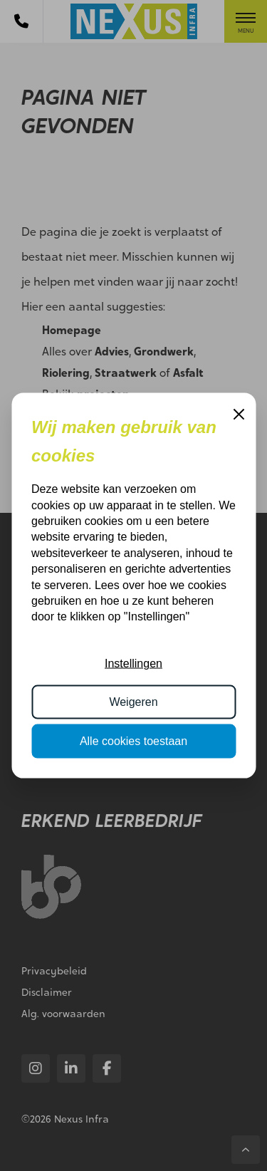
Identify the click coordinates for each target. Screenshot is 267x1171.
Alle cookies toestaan (133, 740)
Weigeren (133, 702)
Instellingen (133, 663)
